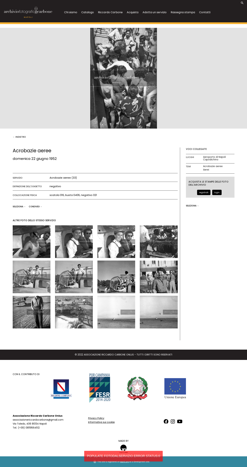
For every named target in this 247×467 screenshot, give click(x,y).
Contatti (204, 12)
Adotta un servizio (155, 12)
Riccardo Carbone (110, 12)
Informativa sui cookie (101, 422)
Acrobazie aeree (213, 166)
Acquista (132, 12)
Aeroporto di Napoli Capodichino (214, 158)
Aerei (206, 169)
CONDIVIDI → (35, 206)
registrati (203, 192)
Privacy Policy (96, 418)
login (217, 192)
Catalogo (87, 12)
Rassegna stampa (183, 12)
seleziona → (19, 206)
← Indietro (19, 137)
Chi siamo (70, 12)
